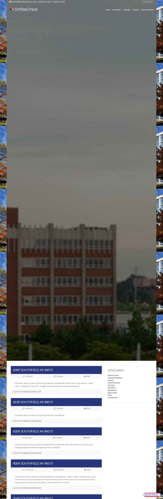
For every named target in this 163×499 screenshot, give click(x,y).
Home (108, 10)
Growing (110, 380)
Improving (111, 385)
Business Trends (113, 375)
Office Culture (112, 392)
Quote (110, 395)
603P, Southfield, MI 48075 (33, 402)
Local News (111, 388)
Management (112, 390)
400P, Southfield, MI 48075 (33, 463)
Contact (136, 10)
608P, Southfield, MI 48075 (33, 370)
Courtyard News (147, 10)
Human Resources (114, 383)
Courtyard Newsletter (115, 378)
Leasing (126, 10)
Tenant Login (147, 2)
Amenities (116, 10)
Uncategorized (112, 397)
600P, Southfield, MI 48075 (33, 431)
